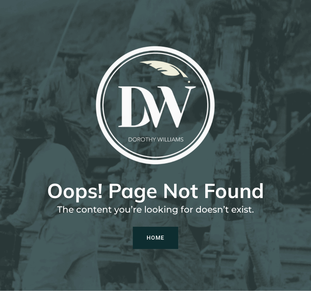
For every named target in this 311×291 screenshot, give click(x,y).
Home (155, 237)
